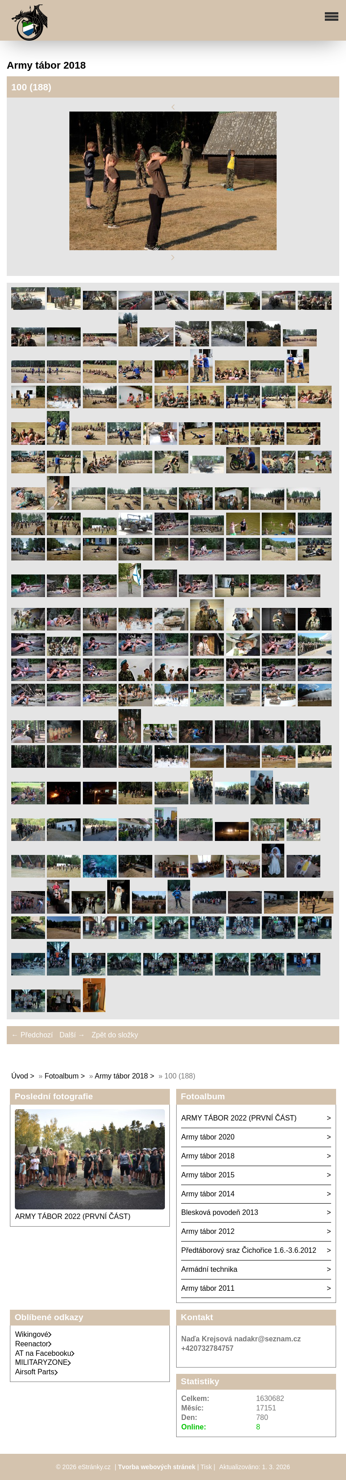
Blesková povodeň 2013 (219, 1212)
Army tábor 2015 (207, 1175)
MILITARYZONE (43, 1362)
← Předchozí (32, 1035)
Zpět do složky (114, 1035)
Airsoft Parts (36, 1372)
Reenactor (33, 1344)
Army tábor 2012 (207, 1231)
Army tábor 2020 (207, 1137)
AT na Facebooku (45, 1353)
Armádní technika (209, 1269)
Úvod (19, 1076)
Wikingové (33, 1334)
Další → (72, 1035)
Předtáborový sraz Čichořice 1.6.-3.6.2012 (248, 1250)
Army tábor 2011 (207, 1288)
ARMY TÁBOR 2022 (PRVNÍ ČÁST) (72, 1216)
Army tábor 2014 (207, 1194)
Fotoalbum (62, 1076)
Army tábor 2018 (121, 1076)
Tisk (206, 1467)
